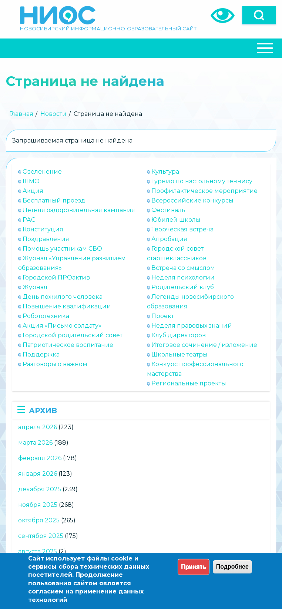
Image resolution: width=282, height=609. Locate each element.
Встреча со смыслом (183, 267)
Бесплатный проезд (54, 200)
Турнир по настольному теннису (201, 181)
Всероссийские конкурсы (192, 200)
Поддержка (41, 354)
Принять (193, 566)
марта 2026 (35, 442)
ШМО (31, 181)
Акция (33, 190)
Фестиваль (168, 210)
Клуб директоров (178, 335)
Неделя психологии (183, 277)
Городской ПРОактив (56, 277)
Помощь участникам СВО (62, 248)
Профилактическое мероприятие (204, 190)
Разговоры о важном (55, 364)
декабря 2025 (39, 489)
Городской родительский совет (72, 335)
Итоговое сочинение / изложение (204, 344)
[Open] (259, 15)
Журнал (35, 287)
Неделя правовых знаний (191, 325)
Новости (53, 113)
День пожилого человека (63, 296)
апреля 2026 (37, 427)
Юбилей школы (176, 219)
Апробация (169, 238)
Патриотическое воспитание (68, 344)
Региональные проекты (188, 383)
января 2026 (37, 473)
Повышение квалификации (67, 306)
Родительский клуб (182, 287)
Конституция (43, 229)
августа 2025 (37, 551)
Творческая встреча (182, 229)
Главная (21, 113)
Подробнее (232, 566)
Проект (162, 315)
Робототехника (46, 315)
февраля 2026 (39, 458)
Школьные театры (179, 354)
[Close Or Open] (141, 48)
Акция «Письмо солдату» (62, 325)
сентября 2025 (40, 535)
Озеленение (42, 171)
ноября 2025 (37, 504)
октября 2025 (39, 520)
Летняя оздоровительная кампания (79, 210)
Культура (165, 171)
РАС (29, 219)
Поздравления (46, 238)
